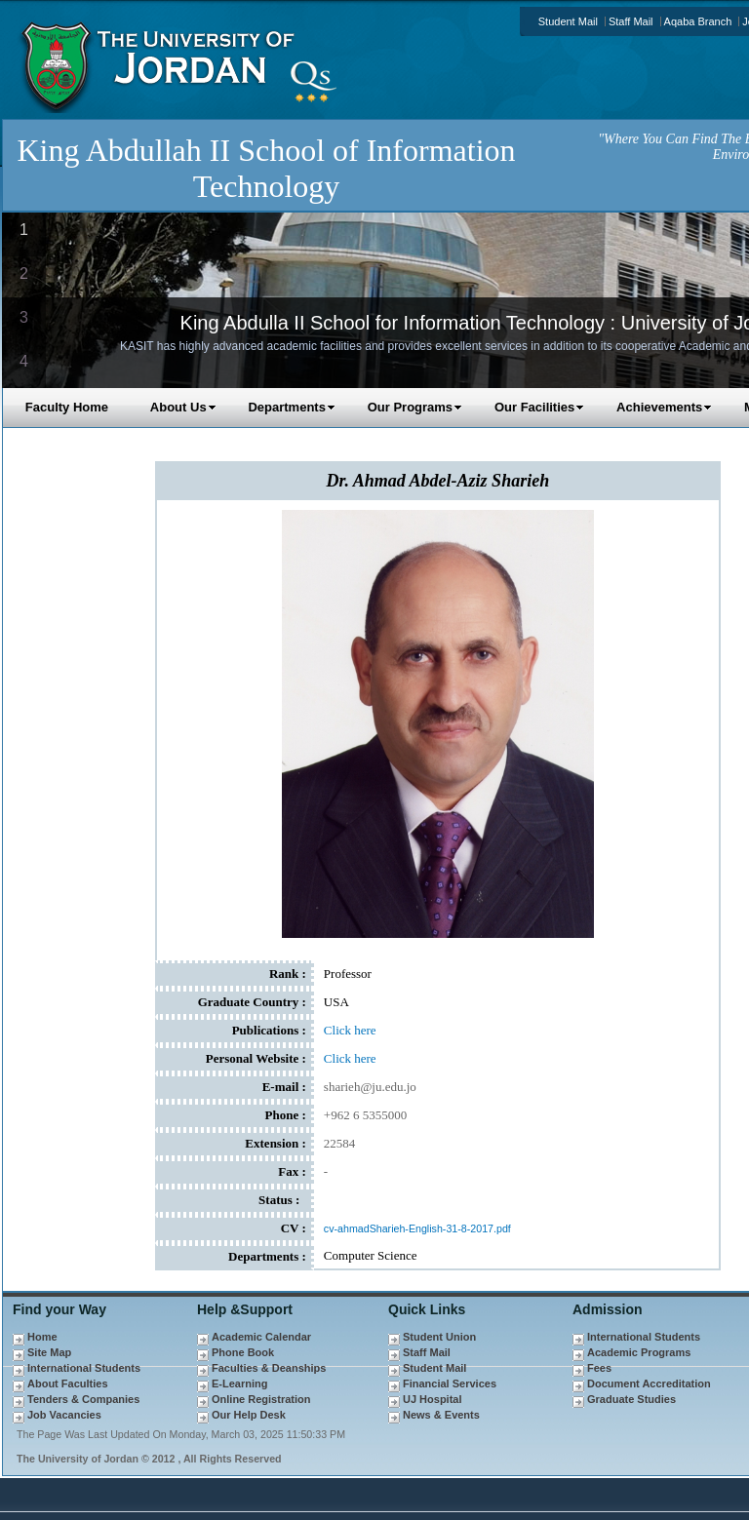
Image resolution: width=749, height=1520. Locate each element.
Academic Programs (638, 1352)
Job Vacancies (64, 1415)
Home (42, 1337)
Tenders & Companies (83, 1399)
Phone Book (243, 1352)
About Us (183, 407)
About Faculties (67, 1383)
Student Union (439, 1337)
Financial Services (449, 1383)
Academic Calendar (261, 1337)
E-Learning (239, 1383)
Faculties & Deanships (269, 1368)
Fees (599, 1368)
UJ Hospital (432, 1399)
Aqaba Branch (698, 21)
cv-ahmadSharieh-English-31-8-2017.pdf (417, 1228)
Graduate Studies (631, 1399)
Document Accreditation (649, 1383)
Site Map (49, 1352)
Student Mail (568, 21)
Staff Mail (631, 21)
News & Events (441, 1415)
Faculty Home (66, 407)
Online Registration (261, 1399)
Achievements (664, 407)
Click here (350, 1030)
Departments (291, 407)
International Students (83, 1368)
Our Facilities (539, 407)
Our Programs (415, 407)
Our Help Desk (249, 1415)
